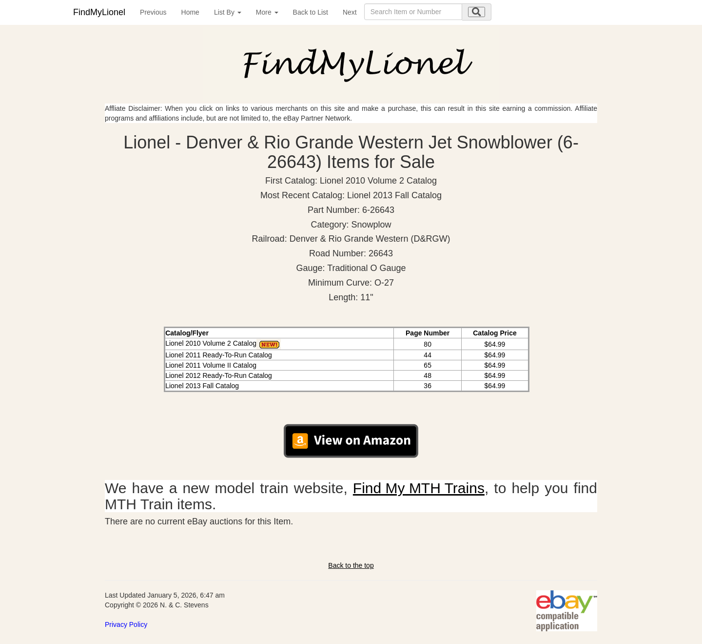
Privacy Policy (126, 624)
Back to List (310, 12)
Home (190, 12)
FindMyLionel (99, 12)
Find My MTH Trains (419, 488)
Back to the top (350, 565)
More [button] (267, 12)
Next (350, 12)
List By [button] (227, 12)
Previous (153, 12)
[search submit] (476, 12)
